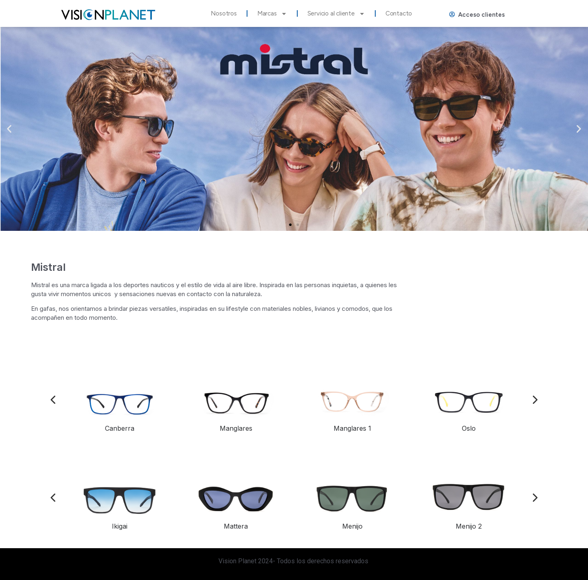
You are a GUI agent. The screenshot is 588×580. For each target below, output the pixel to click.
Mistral (48, 267)
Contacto (398, 13)
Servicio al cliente (336, 14)
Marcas (272, 14)
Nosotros (223, 13)
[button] (290, 225)
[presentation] (53, 400)
